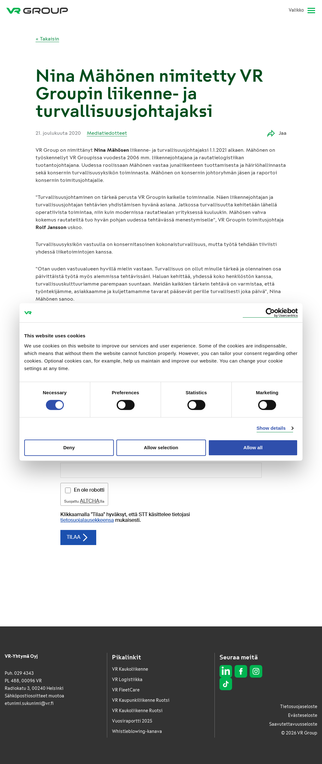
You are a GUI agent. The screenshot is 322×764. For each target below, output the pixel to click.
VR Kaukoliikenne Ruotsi (137, 710)
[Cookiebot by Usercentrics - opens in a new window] (270, 313)
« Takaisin (47, 39)
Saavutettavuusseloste (293, 724)
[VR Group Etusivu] (37, 10)
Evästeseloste (302, 715)
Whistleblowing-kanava (137, 731)
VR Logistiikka (127, 679)
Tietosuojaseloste (298, 706)
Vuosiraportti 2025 (132, 721)
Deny (69, 447)
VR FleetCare (126, 690)
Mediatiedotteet (107, 133)
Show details (271, 428)
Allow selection (161, 447)
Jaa (276, 133)
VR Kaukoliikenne (130, 669)
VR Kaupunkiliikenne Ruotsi (140, 700)
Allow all (253, 447)
